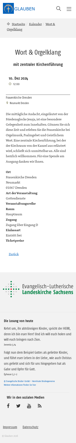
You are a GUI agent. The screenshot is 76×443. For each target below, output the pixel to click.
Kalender (35, 24)
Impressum (10, 427)
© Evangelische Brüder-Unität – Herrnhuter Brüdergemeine (29, 381)
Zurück (14, 254)
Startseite (18, 24)
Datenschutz (30, 427)
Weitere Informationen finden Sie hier (20, 384)
